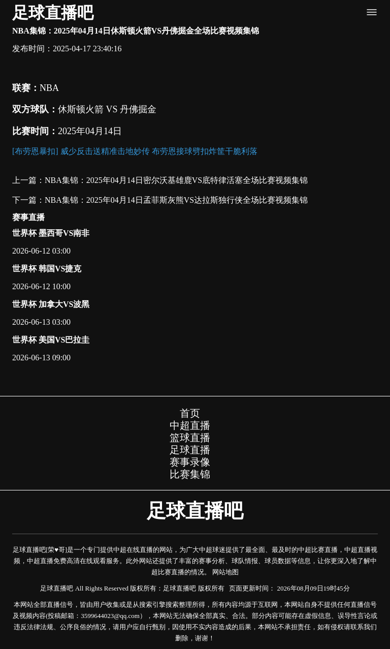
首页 (190, 413)
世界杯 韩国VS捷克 (46, 268)
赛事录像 (190, 462)
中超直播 (190, 425)
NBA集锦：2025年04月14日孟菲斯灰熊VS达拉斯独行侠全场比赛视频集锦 (176, 200)
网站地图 (225, 572)
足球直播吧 (52, 13)
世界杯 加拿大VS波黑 (50, 304)
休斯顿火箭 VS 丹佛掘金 (107, 109)
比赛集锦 (190, 474)
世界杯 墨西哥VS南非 (50, 233)
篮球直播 (190, 437)
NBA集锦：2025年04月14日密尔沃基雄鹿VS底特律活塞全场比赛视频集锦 (176, 180)
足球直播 (190, 449)
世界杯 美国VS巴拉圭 (50, 339)
